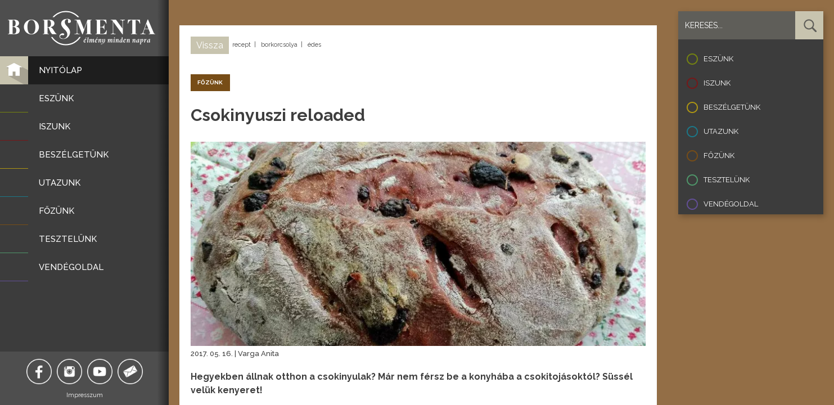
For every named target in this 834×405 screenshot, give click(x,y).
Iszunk (717, 83)
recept (241, 44)
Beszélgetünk (732, 107)
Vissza (209, 45)
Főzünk (719, 155)
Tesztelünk (727, 180)
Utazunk (721, 131)
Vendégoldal (731, 204)
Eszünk (718, 59)
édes (314, 44)
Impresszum (84, 395)
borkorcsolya (279, 44)
